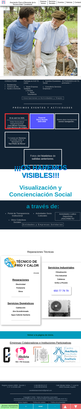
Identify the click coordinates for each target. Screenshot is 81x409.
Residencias (11, 85)
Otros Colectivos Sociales (18, 221)
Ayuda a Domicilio (14, 89)
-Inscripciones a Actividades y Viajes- (43, 98)
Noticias (69, 2)
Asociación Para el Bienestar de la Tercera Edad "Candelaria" (23, 3)
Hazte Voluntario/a (32, 93)
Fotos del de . (42, 157)
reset (40, 406)
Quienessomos (43, 2)
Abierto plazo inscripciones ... (67, 120)
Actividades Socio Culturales (44, 214)
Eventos (61, 2)
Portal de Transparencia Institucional (18, 214)
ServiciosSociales (52, 2)
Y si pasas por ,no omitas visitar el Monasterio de (17, 141)
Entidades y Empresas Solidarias (43, 224)
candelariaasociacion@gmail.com (40, 390)
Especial (42, 119)
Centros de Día (12, 87)
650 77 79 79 (61, 290)
